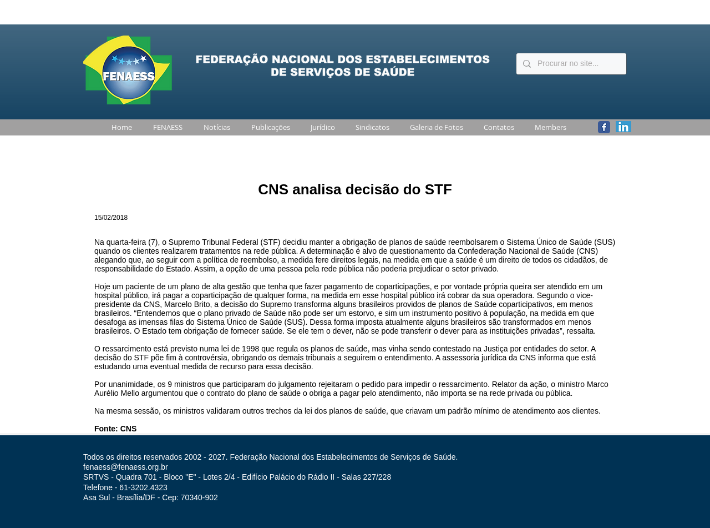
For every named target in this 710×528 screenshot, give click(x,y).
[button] (165, 127)
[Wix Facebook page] (604, 127)
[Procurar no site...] (570, 63)
